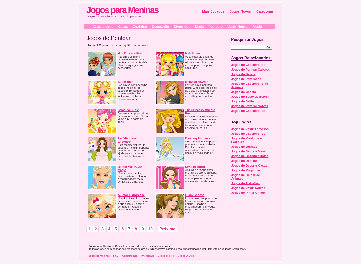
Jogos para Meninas (122, 10)
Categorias (265, 11)
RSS (116, 255)
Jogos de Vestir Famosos (250, 129)
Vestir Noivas (238, 27)
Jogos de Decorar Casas (249, 165)
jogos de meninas (100, 16)
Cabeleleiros (103, 27)
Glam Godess (195, 195)
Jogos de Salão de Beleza (250, 96)
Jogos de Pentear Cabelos (250, 69)
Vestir (257, 27)
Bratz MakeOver (196, 82)
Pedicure (216, 27)
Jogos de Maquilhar (245, 170)
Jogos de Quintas (244, 146)
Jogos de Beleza (243, 74)
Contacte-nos (129, 255)
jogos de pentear (129, 16)
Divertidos (182, 27)
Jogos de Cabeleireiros (248, 65)
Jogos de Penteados (246, 79)
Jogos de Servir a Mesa (248, 151)
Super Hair (125, 82)
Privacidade (147, 255)
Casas (123, 27)
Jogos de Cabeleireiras (248, 111)
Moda (199, 27)
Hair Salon (192, 53)
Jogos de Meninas (99, 255)
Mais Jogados (213, 11)
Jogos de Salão (242, 101)
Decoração (160, 27)
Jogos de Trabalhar (245, 183)
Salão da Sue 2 (128, 110)
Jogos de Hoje (166, 255)
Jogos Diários (186, 255)
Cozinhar (140, 27)
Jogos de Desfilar (244, 161)
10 (150, 228)
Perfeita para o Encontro (128, 140)
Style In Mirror (195, 166)
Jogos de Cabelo (243, 92)
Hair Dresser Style (130, 53)
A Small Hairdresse (131, 195)
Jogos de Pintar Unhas (248, 192)
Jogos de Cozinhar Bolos (249, 156)
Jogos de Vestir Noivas (248, 188)
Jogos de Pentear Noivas (249, 106)
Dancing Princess (197, 138)
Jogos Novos (240, 11)
